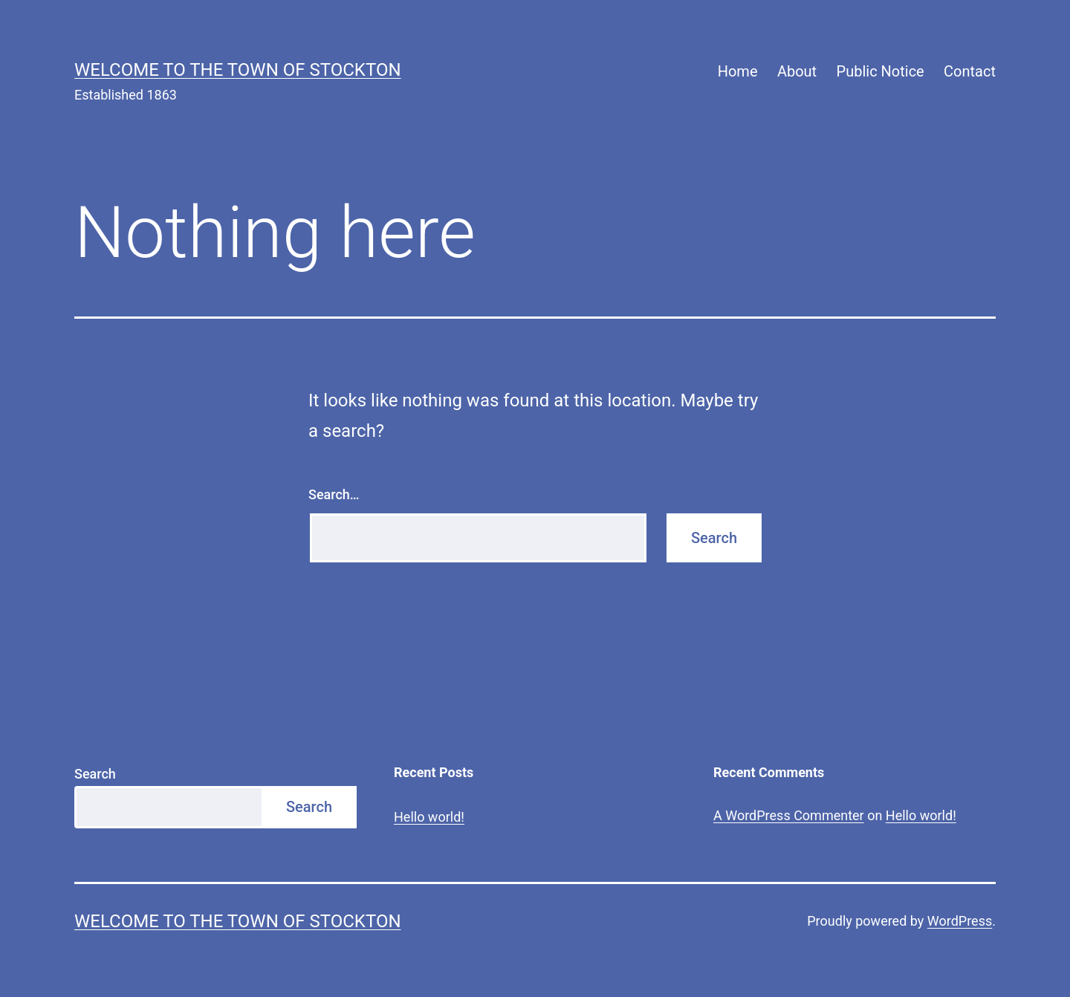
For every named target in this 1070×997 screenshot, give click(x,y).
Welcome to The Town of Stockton (237, 69)
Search (95, 774)
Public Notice (880, 71)
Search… (334, 494)
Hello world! (429, 817)
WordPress (959, 921)
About (797, 71)
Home (738, 71)
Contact (970, 71)
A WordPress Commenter (788, 815)
